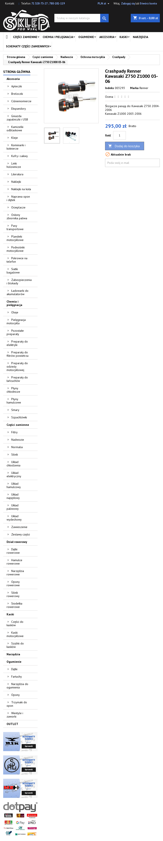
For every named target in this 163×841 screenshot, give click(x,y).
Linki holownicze (14, 165)
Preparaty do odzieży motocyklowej (17, 366)
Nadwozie (17, 440)
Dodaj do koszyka (124, 146)
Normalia (17, 447)
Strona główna (16, 71)
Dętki (14, 669)
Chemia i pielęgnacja (58, 37)
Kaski (123, 37)
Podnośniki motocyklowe (16, 249)
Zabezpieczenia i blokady (19, 281)
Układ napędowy (13, 496)
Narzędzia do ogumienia (17, 685)
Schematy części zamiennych (27, 46)
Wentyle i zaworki (15, 714)
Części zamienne (25, 37)
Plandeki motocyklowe (15, 238)
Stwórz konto (148, 3)
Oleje (14, 312)
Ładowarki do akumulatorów (17, 292)
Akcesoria (106, 37)
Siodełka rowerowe (14, 605)
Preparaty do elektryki (17, 343)
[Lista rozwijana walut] (104, 3)
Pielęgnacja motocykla (16, 321)
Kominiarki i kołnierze (16, 146)
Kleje (14, 138)
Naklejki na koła (21, 189)
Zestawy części (20, 534)
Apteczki (16, 86)
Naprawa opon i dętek (18, 198)
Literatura (17, 174)
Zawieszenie (19, 527)
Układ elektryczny (14, 474)
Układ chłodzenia (13, 463)
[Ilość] (119, 135)
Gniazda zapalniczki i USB (17, 117)
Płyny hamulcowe (14, 400)
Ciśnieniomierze (21, 101)
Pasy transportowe (15, 227)
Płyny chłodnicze (13, 390)
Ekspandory (18, 108)
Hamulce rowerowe (14, 561)
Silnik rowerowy (13, 594)
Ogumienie (86, 37)
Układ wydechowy (14, 517)
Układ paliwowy (13, 507)
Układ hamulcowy (14, 485)
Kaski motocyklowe (15, 634)
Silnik (14, 454)
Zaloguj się (128, 3)
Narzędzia (140, 37)
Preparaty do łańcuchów (17, 379)
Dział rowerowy (17, 542)
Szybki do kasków (15, 645)
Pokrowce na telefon (17, 259)
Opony (15, 695)
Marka (134, 88)
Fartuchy (16, 676)
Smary (15, 410)
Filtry (14, 432)
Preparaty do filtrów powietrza (17, 354)
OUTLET (12, 724)
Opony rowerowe (13, 583)
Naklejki (16, 182)
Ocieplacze (18, 207)
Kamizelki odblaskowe (15, 128)
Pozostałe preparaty (15, 332)
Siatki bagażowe (13, 270)
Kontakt (9, 3)
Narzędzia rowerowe (15, 572)
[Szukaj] (81, 18)
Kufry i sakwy (19, 156)
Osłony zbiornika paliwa (17, 216)
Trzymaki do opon (17, 704)
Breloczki (17, 94)
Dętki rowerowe (13, 551)
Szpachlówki (19, 417)
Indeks (109, 88)
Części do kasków (15, 623)
